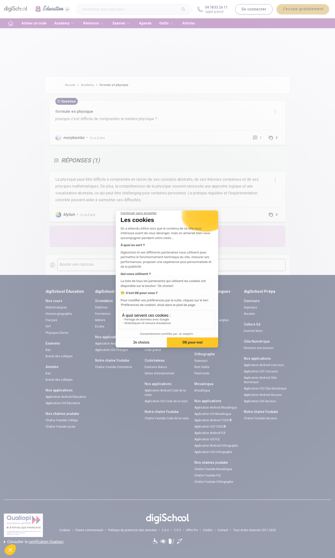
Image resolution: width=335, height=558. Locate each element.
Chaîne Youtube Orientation (113, 367)
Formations (102, 314)
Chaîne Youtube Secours (260, 418)
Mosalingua (202, 390)
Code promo (202, 314)
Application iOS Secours (260, 401)
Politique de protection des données (132, 530)
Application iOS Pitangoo (111, 350)
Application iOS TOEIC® (210, 426)
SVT (48, 326)
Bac (48, 350)
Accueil (70, 85)
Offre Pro (192, 530)
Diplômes (101, 307)
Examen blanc (253, 331)
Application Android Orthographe (216, 445)
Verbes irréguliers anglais (211, 320)
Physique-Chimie (57, 333)
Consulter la (33, 542)
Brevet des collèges (59, 356)
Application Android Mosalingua (215, 407)
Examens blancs (156, 307)
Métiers (100, 320)
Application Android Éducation (66, 397)
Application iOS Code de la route (166, 401)
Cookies (64, 530)
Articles (188, 23)
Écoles (99, 326)
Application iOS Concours (261, 371)
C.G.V (177, 530)
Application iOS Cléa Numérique (265, 388)
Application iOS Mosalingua (212, 414)
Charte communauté (89, 530)
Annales (249, 314)
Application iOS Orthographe (213, 452)
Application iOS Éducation (63, 403)
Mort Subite (201, 367)
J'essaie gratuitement (302, 9)
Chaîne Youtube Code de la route (167, 418)
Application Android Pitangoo (114, 343)
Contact (222, 530)
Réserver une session (159, 314)
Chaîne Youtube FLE (207, 475)
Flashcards (201, 343)
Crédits (208, 530)
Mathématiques (56, 307)
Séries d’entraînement (159, 373)
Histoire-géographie (59, 314)
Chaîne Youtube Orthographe (213, 482)
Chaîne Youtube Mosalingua (213, 469)
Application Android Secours (263, 395)
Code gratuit (153, 320)
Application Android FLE (210, 433)
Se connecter (253, 9)
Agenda (145, 23)
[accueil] (11, 23)
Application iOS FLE (207, 439)
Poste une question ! (199, 236)
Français (51, 320)
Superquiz (201, 360)
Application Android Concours (264, 365)
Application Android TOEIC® (213, 420)
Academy (87, 85)
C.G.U (165, 530)
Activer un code (34, 23)
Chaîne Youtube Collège (62, 420)
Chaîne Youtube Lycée (60, 426)
